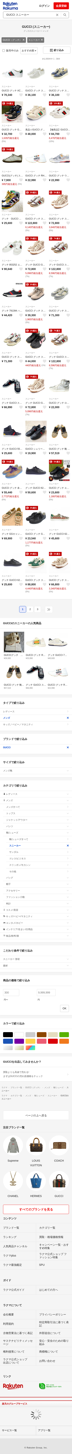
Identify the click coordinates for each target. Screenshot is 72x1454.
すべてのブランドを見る (36, 1209)
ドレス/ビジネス (39, 858)
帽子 (37, 884)
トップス (37, 813)
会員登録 (61, 5)
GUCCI (36, 747)
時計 (37, 903)
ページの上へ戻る (36, 1115)
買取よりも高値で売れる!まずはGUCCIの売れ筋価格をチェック (36, 1074)
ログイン (44, 5)
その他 (39, 871)
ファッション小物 (37, 897)
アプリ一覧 (44, 1430)
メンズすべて (37, 807)
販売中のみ (10, 50)
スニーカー (35, 40)
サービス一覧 (9, 1430)
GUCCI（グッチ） (14, 40)
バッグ (37, 877)
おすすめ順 (29, 50)
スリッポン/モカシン (39, 865)
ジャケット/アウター (37, 820)
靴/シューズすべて (39, 839)
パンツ (37, 826)
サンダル (39, 852)
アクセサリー (37, 890)
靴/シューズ (37, 832)
